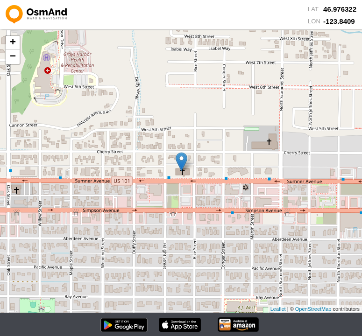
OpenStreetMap (313, 309)
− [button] (13, 57)
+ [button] (13, 43)
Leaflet (278, 309)
